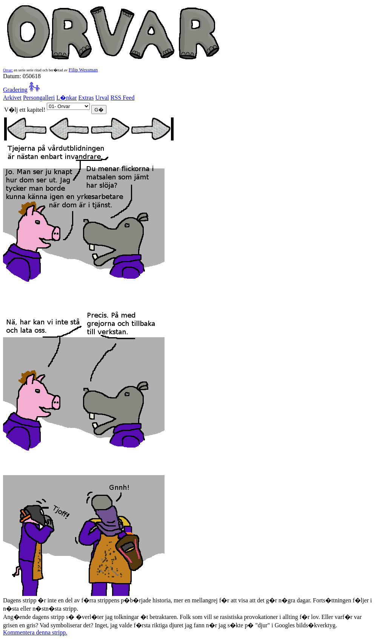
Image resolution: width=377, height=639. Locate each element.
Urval (102, 97)
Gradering (15, 89)
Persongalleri (39, 97)
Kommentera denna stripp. (35, 632)
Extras (86, 97)
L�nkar (66, 97)
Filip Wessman (83, 70)
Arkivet (12, 97)
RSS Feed (123, 97)
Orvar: (8, 70)
